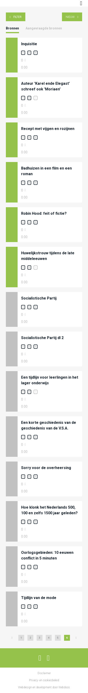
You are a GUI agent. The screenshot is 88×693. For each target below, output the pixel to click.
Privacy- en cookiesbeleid (44, 680)
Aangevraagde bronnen (44, 28)
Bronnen (12, 28)
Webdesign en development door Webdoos (44, 687)
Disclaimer (44, 673)
